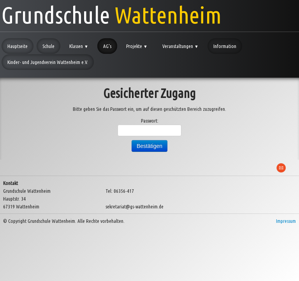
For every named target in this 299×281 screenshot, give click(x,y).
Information (224, 46)
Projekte (137, 46)
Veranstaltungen (180, 46)
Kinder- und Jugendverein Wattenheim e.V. (47, 62)
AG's (107, 46)
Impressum (286, 221)
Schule (48, 46)
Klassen (78, 46)
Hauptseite (17, 46)
